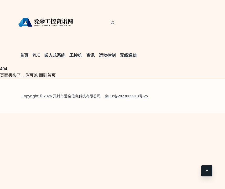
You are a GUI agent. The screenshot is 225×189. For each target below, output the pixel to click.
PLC (36, 55)
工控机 (75, 55)
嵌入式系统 (54, 55)
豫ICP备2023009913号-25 (126, 95)
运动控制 (107, 55)
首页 (24, 55)
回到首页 (47, 75)
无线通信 (128, 55)
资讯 (90, 55)
